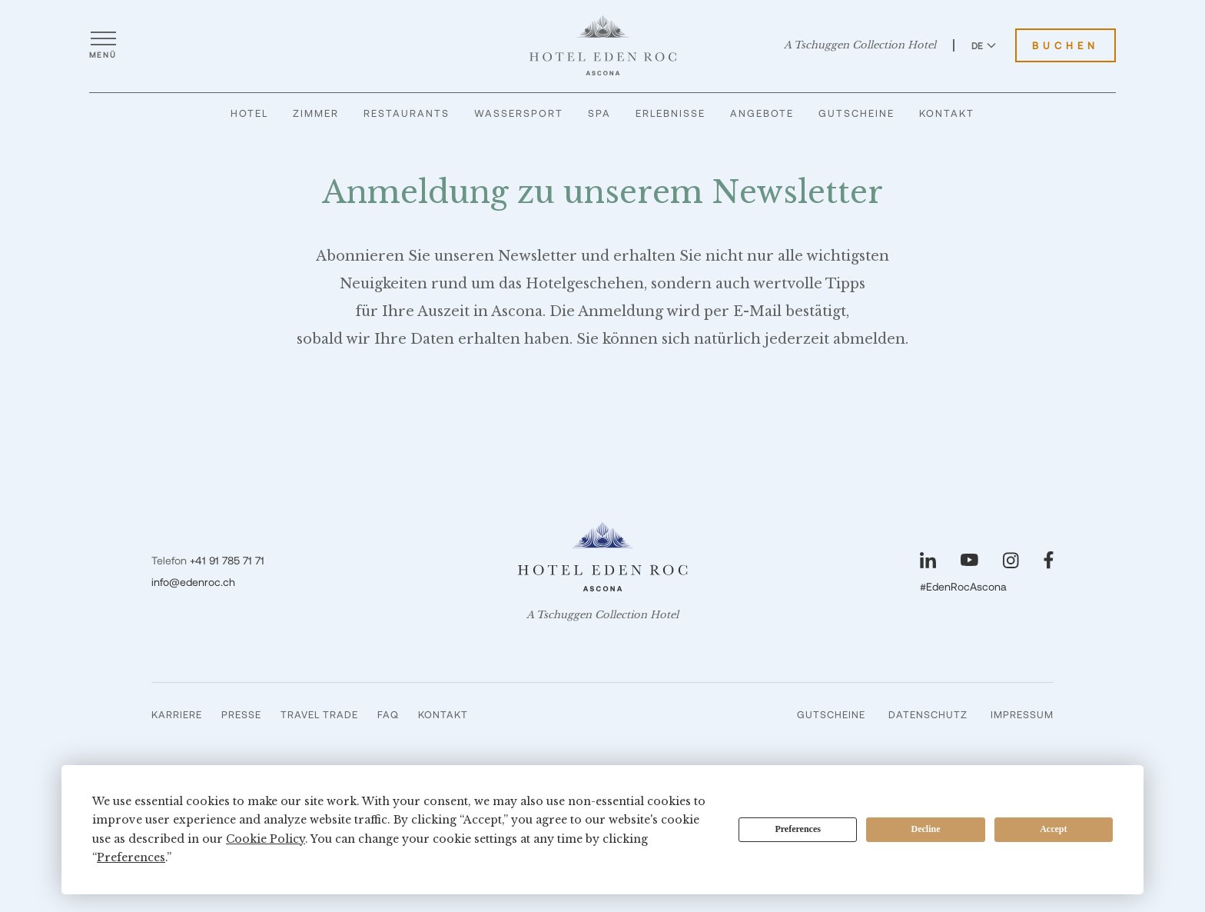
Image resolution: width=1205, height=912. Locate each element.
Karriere (176, 714)
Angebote (762, 113)
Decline (926, 829)
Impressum (1022, 714)
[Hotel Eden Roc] (602, 45)
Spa (599, 113)
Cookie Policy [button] (265, 839)
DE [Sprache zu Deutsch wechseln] (983, 45)
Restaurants (406, 113)
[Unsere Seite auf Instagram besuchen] (1011, 560)
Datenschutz (928, 714)
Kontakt (946, 113)
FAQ (388, 714)
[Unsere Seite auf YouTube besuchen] (969, 560)
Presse (241, 714)
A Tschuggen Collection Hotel (860, 45)
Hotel (249, 113)
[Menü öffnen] (103, 45)
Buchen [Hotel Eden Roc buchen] (1065, 45)
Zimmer (316, 113)
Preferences (798, 829)
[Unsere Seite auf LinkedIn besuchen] (928, 560)
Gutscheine (856, 113)
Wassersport (518, 113)
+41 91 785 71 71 (227, 560)
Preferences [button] (131, 857)
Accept (1053, 829)
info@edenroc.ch (193, 581)
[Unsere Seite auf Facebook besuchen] (1049, 560)
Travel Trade (319, 714)
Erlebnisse (670, 113)
